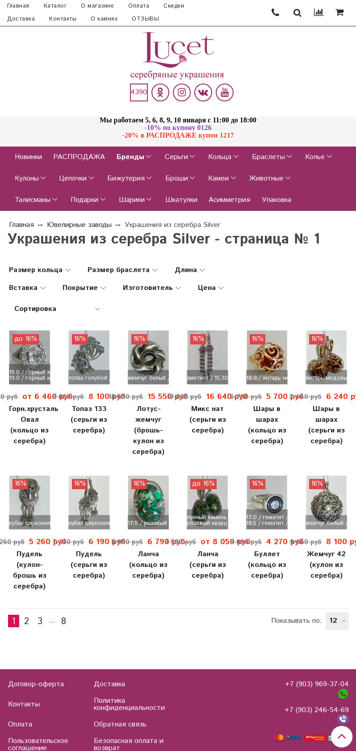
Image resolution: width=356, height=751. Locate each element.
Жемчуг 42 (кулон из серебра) (326, 565)
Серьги (176, 157)
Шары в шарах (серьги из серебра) (326, 425)
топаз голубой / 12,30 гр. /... (89, 378)
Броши (176, 178)
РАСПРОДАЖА (79, 157)
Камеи (218, 178)
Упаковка (276, 200)
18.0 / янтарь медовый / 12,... (267, 378)
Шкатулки (181, 200)
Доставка (21, 19)
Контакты (62, 19)
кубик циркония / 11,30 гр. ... (89, 523)
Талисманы (32, 200)
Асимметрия (229, 200)
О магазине (97, 6)
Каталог (55, 6)
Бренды (130, 157)
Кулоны (27, 178)
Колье (315, 157)
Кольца (219, 157)
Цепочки (73, 178)
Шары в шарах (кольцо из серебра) (267, 425)
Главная (18, 6)
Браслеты (268, 157)
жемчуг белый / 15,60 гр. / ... (326, 523)
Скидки (173, 6)
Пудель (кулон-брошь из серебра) (29, 570)
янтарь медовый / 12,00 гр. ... (326, 378)
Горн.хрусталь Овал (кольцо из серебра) (29, 425)
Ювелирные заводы (79, 225)
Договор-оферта (36, 684)
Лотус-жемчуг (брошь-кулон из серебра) (148, 430)
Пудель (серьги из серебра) (89, 565)
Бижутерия (126, 178)
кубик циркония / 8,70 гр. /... (29, 523)
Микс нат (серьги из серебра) (207, 420)
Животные (266, 178)
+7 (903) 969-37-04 (317, 684)
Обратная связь (120, 724)
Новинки (28, 157)
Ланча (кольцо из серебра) (148, 565)
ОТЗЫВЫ (145, 19)
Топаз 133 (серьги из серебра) (89, 420)
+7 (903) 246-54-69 (317, 710)
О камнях (104, 19)
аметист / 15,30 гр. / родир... (207, 378)
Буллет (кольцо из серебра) (267, 565)
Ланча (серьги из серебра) (207, 565)
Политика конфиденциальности (129, 704)
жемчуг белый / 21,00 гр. (148, 378)
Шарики (132, 200)
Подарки (84, 200)
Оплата (138, 6)
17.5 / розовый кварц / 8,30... (148, 523)
